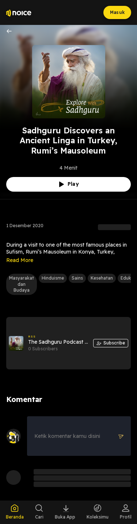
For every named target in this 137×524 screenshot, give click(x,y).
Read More (19, 260)
